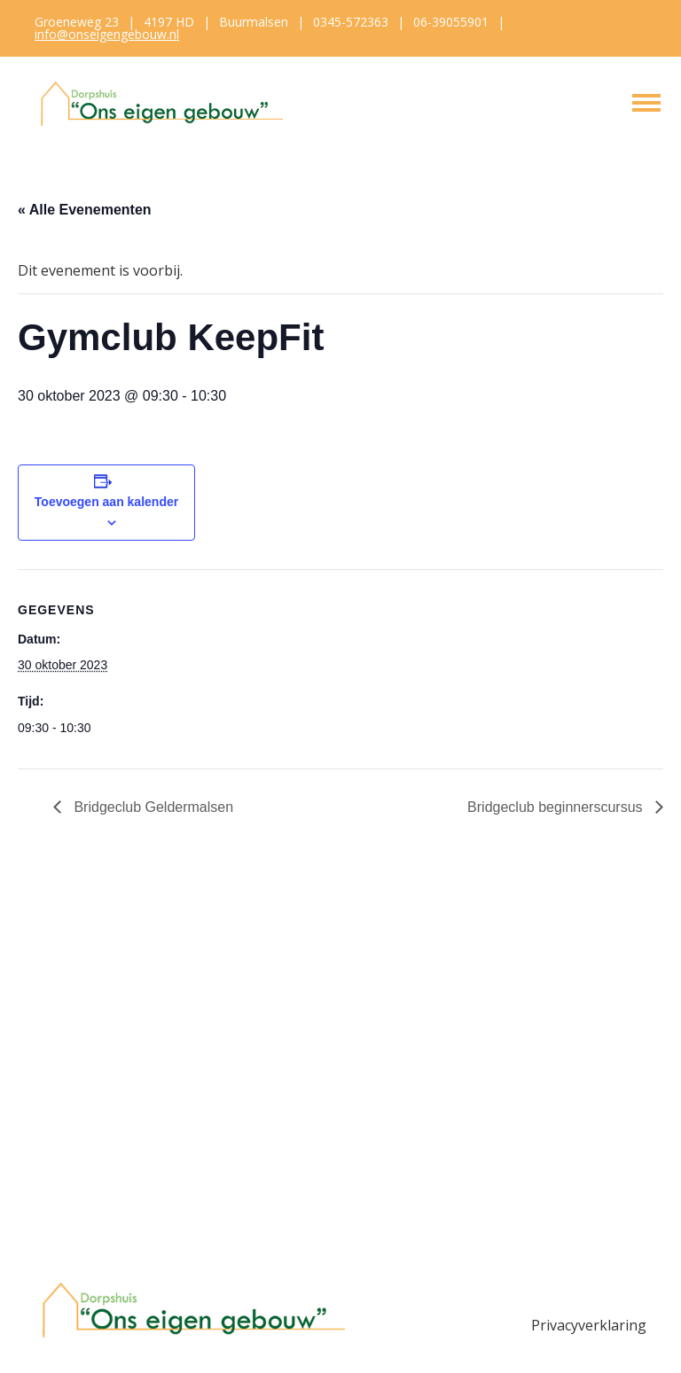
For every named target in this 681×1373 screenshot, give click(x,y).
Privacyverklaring (588, 1325)
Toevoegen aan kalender (106, 502)
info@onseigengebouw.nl (107, 34)
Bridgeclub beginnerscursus (556, 807)
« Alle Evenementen (85, 209)
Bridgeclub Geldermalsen (151, 807)
